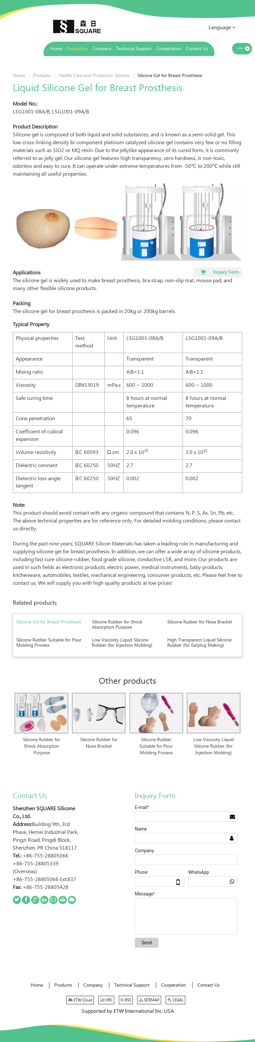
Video (240, 48)
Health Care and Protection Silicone (94, 76)
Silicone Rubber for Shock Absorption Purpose (117, 624)
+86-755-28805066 (45, 856)
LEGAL (175, 1000)
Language (222, 27)
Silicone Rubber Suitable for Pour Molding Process (49, 642)
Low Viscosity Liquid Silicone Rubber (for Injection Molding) (122, 642)
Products (42, 76)
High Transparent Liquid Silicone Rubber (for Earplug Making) (199, 642)
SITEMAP (149, 1000)
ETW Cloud (80, 1000)
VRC (106, 1000)
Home (19, 76)
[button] (77, 49)
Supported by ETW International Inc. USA (128, 1011)
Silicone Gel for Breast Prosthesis (48, 622)
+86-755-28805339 (36, 863)
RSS (125, 1000)
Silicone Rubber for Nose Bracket (199, 622)
